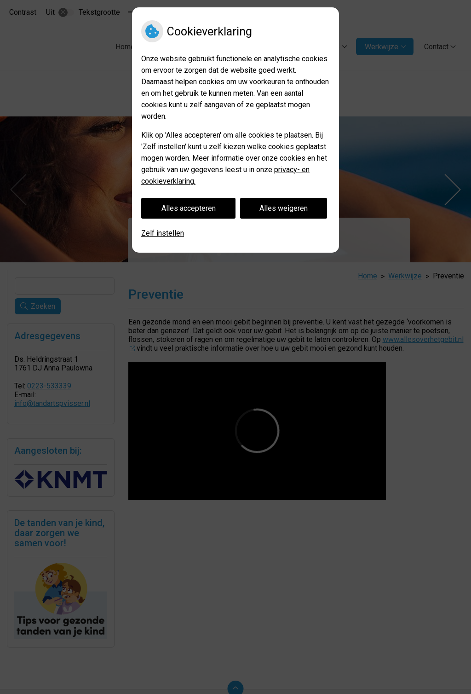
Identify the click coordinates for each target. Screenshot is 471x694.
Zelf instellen (162, 233)
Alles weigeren (283, 208)
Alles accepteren (188, 208)
